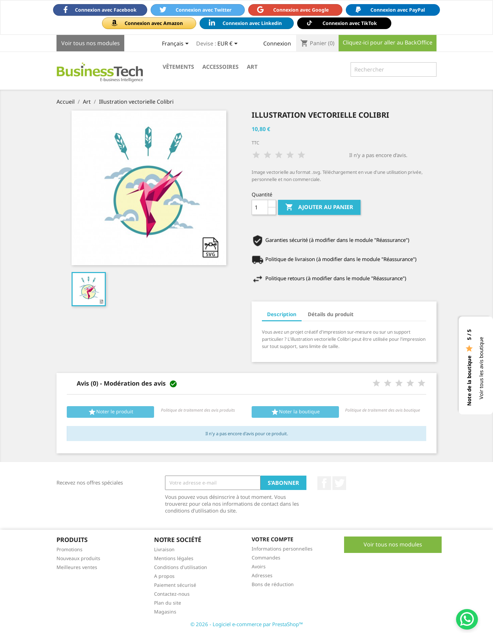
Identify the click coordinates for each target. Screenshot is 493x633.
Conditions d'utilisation (180, 567)
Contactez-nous (172, 594)
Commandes (266, 557)
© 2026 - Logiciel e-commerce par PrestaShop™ (246, 624)
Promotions (69, 549)
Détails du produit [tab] (331, 314)
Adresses (262, 575)
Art (252, 66)
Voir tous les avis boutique (481, 368)
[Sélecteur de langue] (176, 44)
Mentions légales (173, 558)
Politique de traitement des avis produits (198, 410)
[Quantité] (260, 207)
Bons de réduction (273, 584)
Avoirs (259, 566)
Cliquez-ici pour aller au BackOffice (387, 42)
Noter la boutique (295, 412)
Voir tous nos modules (90, 43)
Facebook (324, 483)
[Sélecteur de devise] (228, 44)
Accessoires (220, 66)
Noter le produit (110, 412)
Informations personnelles (282, 548)
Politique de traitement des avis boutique (382, 410)
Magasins (165, 611)
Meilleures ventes (76, 567)
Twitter (339, 483)
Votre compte (272, 539)
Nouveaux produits (78, 558)
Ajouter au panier (319, 207)
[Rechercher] (394, 69)
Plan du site (167, 602)
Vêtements (178, 66)
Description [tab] (281, 314)
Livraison (164, 549)
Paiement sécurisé (175, 585)
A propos (164, 576)
